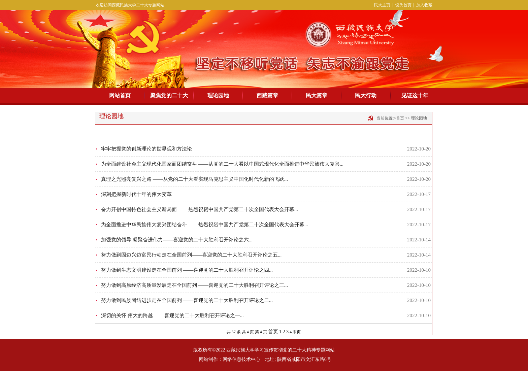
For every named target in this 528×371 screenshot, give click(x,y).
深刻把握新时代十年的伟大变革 (136, 194)
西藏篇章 (267, 95)
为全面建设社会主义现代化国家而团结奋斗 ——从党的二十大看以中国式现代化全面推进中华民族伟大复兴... (222, 164)
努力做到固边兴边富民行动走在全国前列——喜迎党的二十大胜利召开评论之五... (191, 255)
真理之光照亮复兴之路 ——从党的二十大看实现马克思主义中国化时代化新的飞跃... (194, 179)
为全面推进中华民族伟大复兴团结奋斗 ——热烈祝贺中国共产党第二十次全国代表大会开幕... (204, 224)
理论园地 (218, 95)
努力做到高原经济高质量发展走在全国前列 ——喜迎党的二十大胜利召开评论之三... (194, 285)
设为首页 (403, 5)
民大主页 (382, 5)
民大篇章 (316, 95)
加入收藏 (424, 5)
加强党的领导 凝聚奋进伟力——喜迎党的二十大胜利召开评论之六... (177, 239)
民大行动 (365, 95)
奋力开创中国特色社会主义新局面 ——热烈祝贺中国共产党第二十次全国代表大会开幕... (199, 209)
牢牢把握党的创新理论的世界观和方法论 (146, 148)
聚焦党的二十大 (169, 95)
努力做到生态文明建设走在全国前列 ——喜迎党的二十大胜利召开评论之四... (187, 270)
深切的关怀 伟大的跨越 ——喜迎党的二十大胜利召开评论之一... (172, 315)
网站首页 (120, 95)
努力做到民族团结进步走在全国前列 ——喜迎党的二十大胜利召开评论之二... (187, 300)
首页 (273, 331)
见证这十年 (414, 95)
